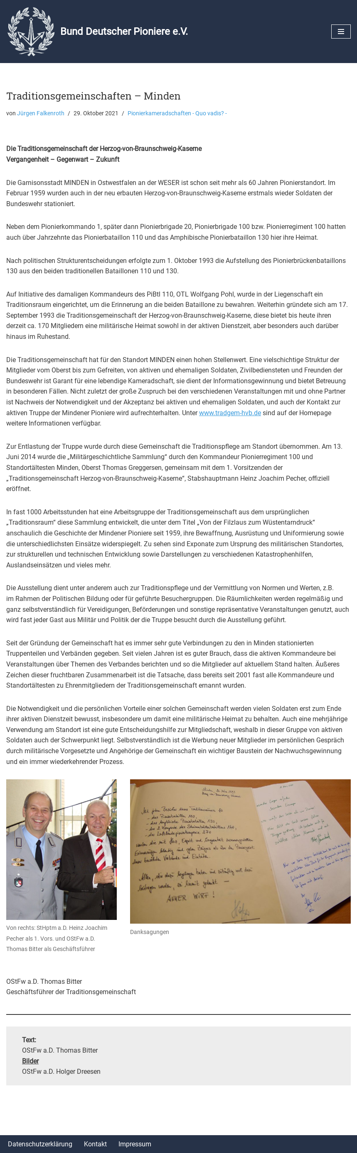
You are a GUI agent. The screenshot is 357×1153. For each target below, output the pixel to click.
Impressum (134, 1144)
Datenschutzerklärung (40, 1144)
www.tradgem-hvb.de (230, 413)
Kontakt (95, 1144)
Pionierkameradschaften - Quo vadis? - (177, 113)
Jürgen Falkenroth (40, 113)
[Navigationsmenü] (341, 31)
